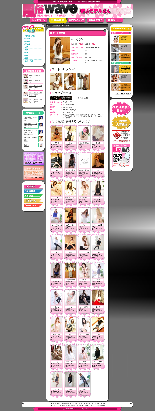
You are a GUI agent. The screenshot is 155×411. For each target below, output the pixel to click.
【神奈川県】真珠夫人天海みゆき (124, 38)
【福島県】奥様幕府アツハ (124, 77)
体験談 (33, 196)
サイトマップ (89, 405)
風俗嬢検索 (58, 21)
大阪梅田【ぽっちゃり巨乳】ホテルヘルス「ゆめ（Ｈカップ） (30, 125)
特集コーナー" (115, 21)
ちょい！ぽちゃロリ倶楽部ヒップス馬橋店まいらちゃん (35, 94)
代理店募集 (71, 405)
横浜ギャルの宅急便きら (34, 76)
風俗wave (76, 409)
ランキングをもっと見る (121, 93)
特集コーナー (101, 403)
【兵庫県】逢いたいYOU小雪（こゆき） (125, 56)
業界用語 (33, 191)
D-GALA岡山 (84, 98)
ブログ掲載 (61, 405)
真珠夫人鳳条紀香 (26, 145)
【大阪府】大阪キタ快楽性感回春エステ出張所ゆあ (125, 87)
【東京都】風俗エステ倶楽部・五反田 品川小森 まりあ (125, 69)
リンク (53, 405)
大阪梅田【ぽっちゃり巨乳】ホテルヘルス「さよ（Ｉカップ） (30, 118)
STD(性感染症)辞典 (33, 201)
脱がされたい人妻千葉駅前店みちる (30, 139)
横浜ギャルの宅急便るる (34, 81)
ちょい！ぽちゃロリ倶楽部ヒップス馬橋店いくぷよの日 (35, 101)
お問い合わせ (101, 405)
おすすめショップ (77, 21)
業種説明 (33, 187)
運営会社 (80, 405)
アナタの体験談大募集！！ (121, 122)
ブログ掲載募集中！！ (121, 108)
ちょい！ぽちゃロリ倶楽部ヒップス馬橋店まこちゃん (35, 87)
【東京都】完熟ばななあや (124, 47)
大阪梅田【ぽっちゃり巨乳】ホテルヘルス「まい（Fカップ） (30, 132)
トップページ (39, 21)
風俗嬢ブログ (96, 21)
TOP (48, 26)
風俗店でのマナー (33, 205)
